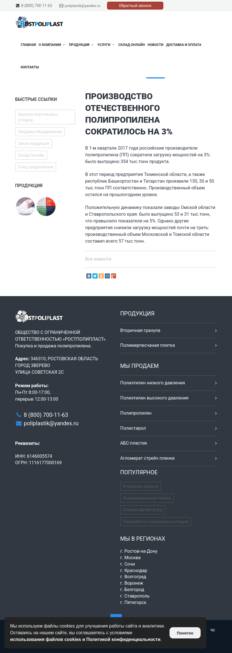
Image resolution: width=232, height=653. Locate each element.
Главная (28, 45)
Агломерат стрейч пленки (147, 458)
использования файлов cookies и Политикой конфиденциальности (85, 639)
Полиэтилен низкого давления (152, 382)
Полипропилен (136, 413)
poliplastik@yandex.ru (82, 6)
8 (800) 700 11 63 (36, 5)
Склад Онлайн (131, 45)
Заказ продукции (33, 143)
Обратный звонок (135, 5)
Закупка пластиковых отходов (38, 117)
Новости (155, 45)
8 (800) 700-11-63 (46, 415)
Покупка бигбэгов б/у (143, 510)
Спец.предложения (35, 167)
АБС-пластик (133, 443)
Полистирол (133, 428)
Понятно (185, 633)
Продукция (82, 45)
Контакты (30, 67)
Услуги (106, 45)
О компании (52, 45)
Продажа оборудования (40, 131)
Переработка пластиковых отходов (155, 521)
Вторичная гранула (140, 330)
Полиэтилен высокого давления (154, 398)
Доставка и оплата (183, 45)
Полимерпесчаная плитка (147, 345)
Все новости (98, 259)
